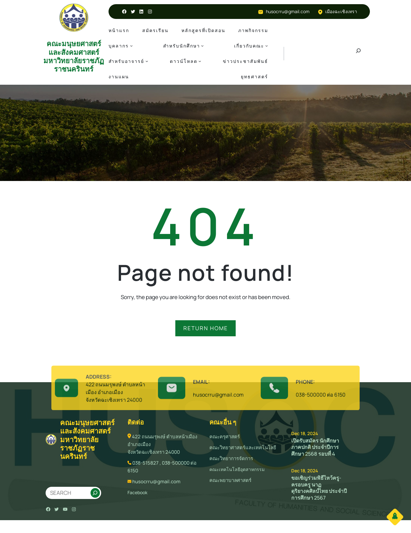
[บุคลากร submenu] (131, 45)
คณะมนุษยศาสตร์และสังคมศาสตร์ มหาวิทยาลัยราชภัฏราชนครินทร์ (73, 56)
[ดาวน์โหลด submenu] (199, 61)
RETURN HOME (205, 328)
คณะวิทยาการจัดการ (231, 458)
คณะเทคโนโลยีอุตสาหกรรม (237, 469)
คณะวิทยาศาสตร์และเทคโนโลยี (242, 447)
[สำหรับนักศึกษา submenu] (202, 45)
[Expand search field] (358, 53)
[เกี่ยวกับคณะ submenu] (266, 45)
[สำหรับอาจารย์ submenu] (146, 61)
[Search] (95, 493)
